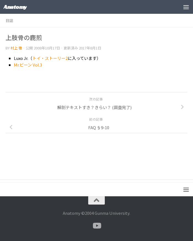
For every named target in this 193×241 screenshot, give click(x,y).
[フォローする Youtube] (96, 226)
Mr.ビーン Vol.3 (28, 65)
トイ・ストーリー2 (50, 58)
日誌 (9, 20)
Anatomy (15, 6)
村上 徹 (16, 48)
